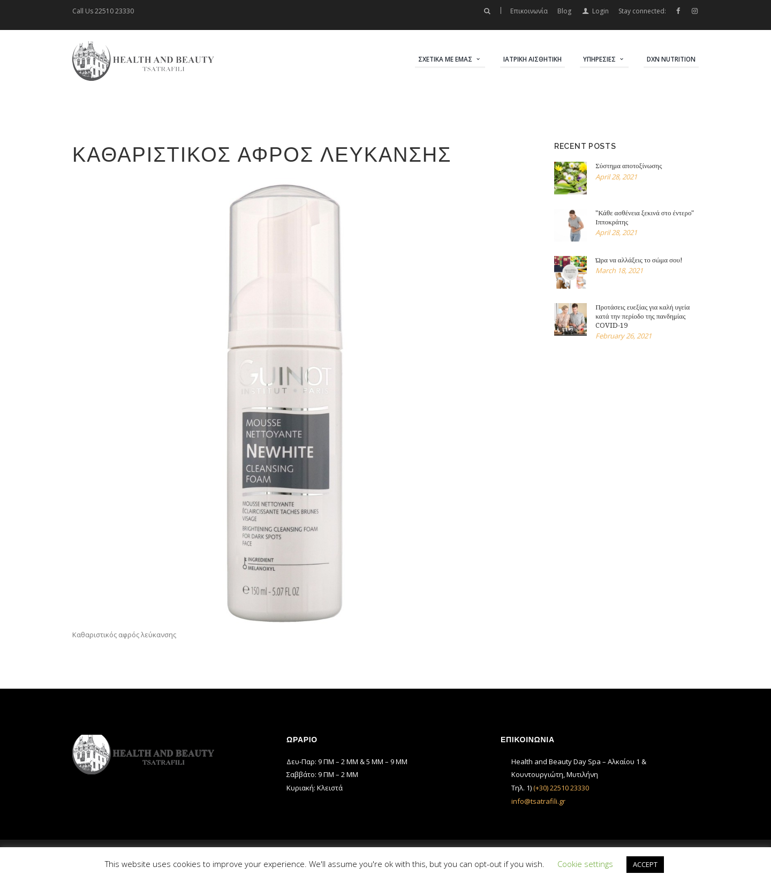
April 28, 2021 (616, 177)
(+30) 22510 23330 (561, 788)
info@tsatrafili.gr (538, 801)
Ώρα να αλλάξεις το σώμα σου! (639, 260)
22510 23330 (114, 11)
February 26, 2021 (623, 336)
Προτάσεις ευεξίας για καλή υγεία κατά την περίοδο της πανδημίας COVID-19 (642, 316)
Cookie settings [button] (585, 863)
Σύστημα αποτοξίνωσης (628, 166)
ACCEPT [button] (645, 864)
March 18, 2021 (619, 270)
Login (600, 11)
